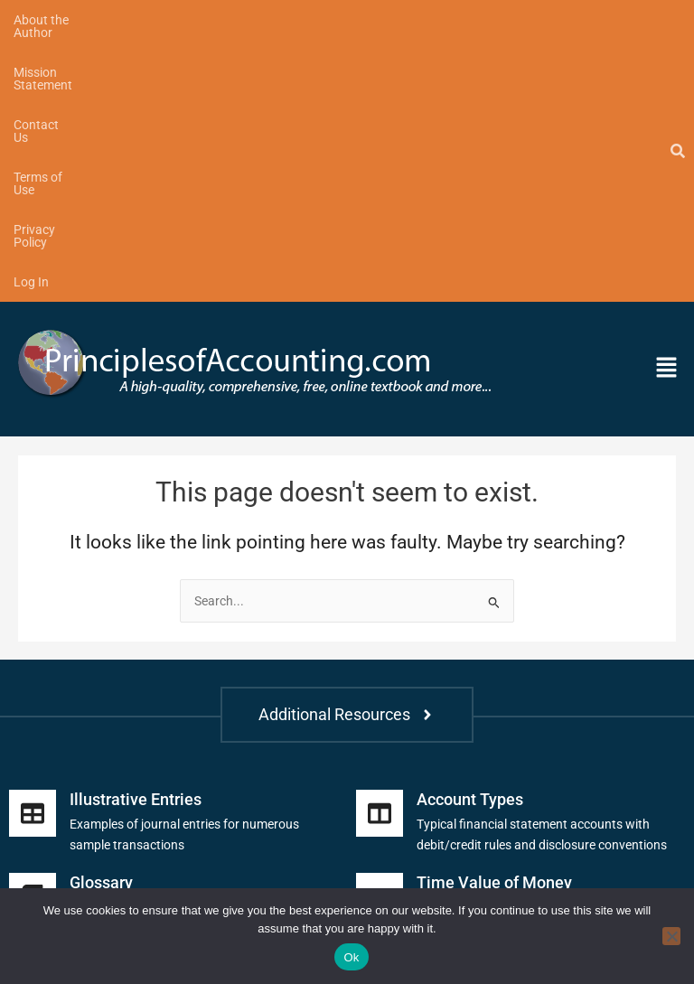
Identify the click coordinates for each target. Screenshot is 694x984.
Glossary (101, 620)
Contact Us (300, 20)
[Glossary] (32, 634)
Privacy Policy (497, 20)
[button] (600, 107)
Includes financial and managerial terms (181, 645)
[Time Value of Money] (379, 634)
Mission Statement (189, 20)
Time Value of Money (494, 620)
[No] (671, 936)
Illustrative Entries (136, 537)
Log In (580, 20)
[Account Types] (379, 551)
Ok (351, 957)
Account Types (470, 537)
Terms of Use (395, 20)
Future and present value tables (505, 645)
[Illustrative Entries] (32, 551)
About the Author (62, 20)
